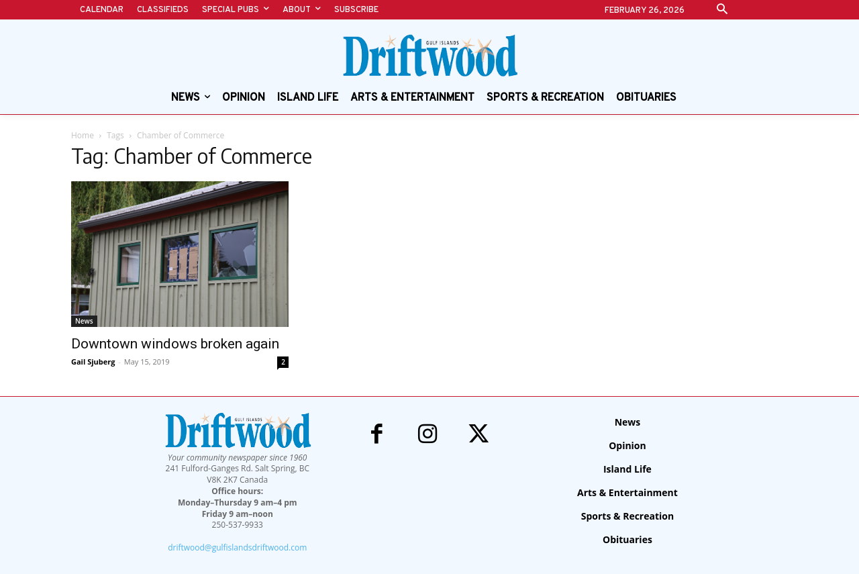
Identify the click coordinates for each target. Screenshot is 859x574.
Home (82, 135)
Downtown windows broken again (175, 344)
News (84, 321)
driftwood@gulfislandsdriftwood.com (237, 547)
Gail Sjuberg (93, 361)
